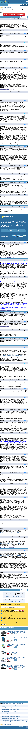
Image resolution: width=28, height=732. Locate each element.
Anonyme (2, 536)
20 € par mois (21, 230)
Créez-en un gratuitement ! (14, 601)
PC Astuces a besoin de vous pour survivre (13, 220)
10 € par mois (13, 230)
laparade (2, 346)
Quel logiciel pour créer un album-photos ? (11, 709)
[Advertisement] (14, 687)
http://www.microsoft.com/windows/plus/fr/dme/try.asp (11, 543)
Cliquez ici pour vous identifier (14, 596)
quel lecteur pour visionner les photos (10, 714)
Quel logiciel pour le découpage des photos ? (11, 707)
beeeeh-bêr (2, 91)
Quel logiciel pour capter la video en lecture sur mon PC (14, 720)
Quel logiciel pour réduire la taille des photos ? (12, 713)
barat (1, 100)
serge (1, 483)
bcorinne (2, 397)
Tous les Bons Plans (23, 628)
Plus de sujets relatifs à (14, 722)
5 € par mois (5, 230)
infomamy (2, 173)
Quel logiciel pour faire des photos (9, 711)
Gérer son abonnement (5, 236)
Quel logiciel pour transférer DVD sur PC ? (11, 716)
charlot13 (2, 41)
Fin (17, 17)
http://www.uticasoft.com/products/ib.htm (12, 108)
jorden (1, 472)
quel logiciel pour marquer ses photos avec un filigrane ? (14, 703)
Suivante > (23, 16)
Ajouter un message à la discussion (14, 14)
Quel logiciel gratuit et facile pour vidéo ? (10, 718)
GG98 (1, 33)
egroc (1, 572)
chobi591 (2, 18)
